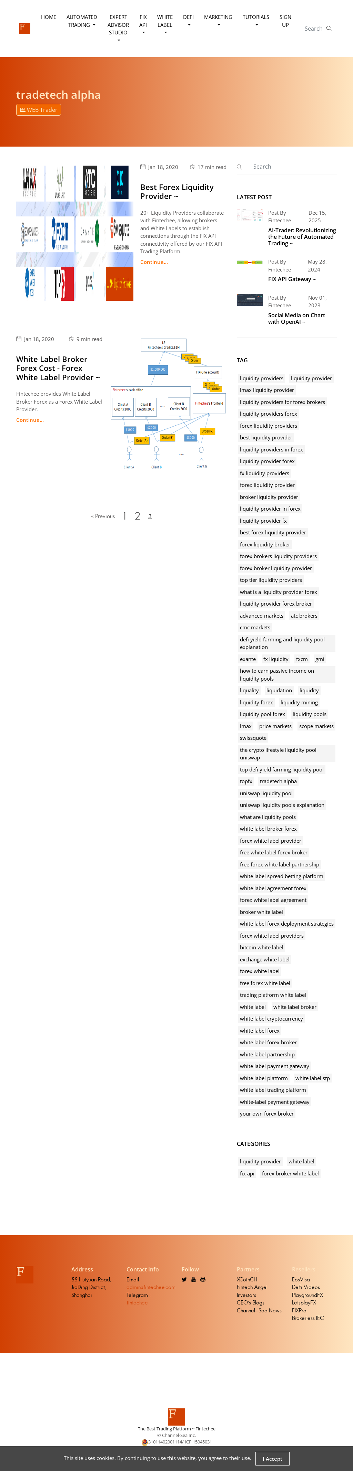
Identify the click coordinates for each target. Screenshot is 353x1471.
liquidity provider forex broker (276, 603)
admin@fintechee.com (151, 1287)
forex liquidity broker (265, 544)
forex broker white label (290, 1173)
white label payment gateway (274, 1066)
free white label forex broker (273, 852)
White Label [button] (165, 20)
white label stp (312, 1078)
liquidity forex (256, 702)
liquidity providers (261, 378)
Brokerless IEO (308, 1318)
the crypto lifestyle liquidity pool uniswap (278, 753)
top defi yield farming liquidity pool (282, 769)
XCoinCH (247, 1279)
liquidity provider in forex (270, 508)
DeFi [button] (188, 16)
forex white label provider (270, 840)
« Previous (102, 516)
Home (48, 16)
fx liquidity (276, 658)
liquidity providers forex (268, 413)
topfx (246, 781)
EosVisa (301, 1279)
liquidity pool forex (262, 714)
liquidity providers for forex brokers (282, 401)
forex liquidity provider (267, 484)
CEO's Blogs (250, 1302)
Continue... (154, 261)
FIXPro (299, 1310)
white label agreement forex (273, 888)
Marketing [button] (218, 16)
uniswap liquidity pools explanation (282, 804)
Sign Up (285, 20)
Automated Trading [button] (82, 20)
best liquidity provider (266, 437)
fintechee (137, 1302)
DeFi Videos (306, 1287)
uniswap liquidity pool (266, 793)
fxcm (302, 658)
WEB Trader (39, 110)
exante (248, 658)
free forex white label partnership (279, 864)
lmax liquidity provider (267, 389)
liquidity (309, 690)
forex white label (260, 971)
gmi (319, 658)
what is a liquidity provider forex (278, 591)
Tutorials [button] (256, 16)
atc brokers (304, 615)
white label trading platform (273, 1089)
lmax (246, 726)
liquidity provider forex (267, 461)
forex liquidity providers (268, 425)
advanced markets (261, 615)
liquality (249, 690)
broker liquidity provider (269, 496)
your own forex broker (267, 1113)
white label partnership (267, 1054)
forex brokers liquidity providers (278, 556)
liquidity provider (311, 378)
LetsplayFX (304, 1302)
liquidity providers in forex (271, 449)
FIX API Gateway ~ (292, 279)
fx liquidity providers (264, 473)
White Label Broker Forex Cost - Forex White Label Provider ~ (58, 368)
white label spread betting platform (281, 876)
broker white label (261, 911)
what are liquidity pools (268, 816)
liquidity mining (299, 702)
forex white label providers (272, 935)
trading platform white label (273, 994)
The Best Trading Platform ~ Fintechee (176, 1429)
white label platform (264, 1078)
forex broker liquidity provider (276, 568)
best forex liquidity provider (273, 532)
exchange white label (265, 959)
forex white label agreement (273, 899)
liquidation (279, 690)
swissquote (253, 737)
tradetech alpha (278, 781)
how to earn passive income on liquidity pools (277, 674)
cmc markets (255, 627)
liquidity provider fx (263, 520)
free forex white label (265, 983)
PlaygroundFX (307, 1295)
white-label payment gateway (275, 1101)
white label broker (294, 1006)
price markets (275, 726)
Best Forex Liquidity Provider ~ (177, 191)
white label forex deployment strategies (287, 923)
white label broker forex (268, 828)
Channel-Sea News (259, 1310)
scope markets (316, 726)
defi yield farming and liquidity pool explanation (282, 643)
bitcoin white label (261, 947)
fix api (247, 1173)
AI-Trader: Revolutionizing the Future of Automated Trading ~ (302, 236)
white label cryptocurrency (271, 1018)
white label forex (260, 1030)
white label (253, 1006)
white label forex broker (268, 1042)
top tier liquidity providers (271, 579)
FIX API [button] (143, 20)
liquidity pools (309, 714)
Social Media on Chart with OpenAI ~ (296, 318)
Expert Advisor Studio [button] (118, 24)
